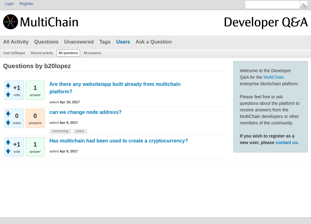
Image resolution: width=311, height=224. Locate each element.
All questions (68, 53)
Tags (104, 41)
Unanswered (79, 41)
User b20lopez (14, 53)
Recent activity (42, 53)
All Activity (16, 41)
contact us (286, 142)
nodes (79, 131)
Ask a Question (154, 41)
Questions (46, 41)
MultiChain (273, 77)
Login (9, 4)
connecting (60, 131)
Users (123, 41)
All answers (92, 53)
